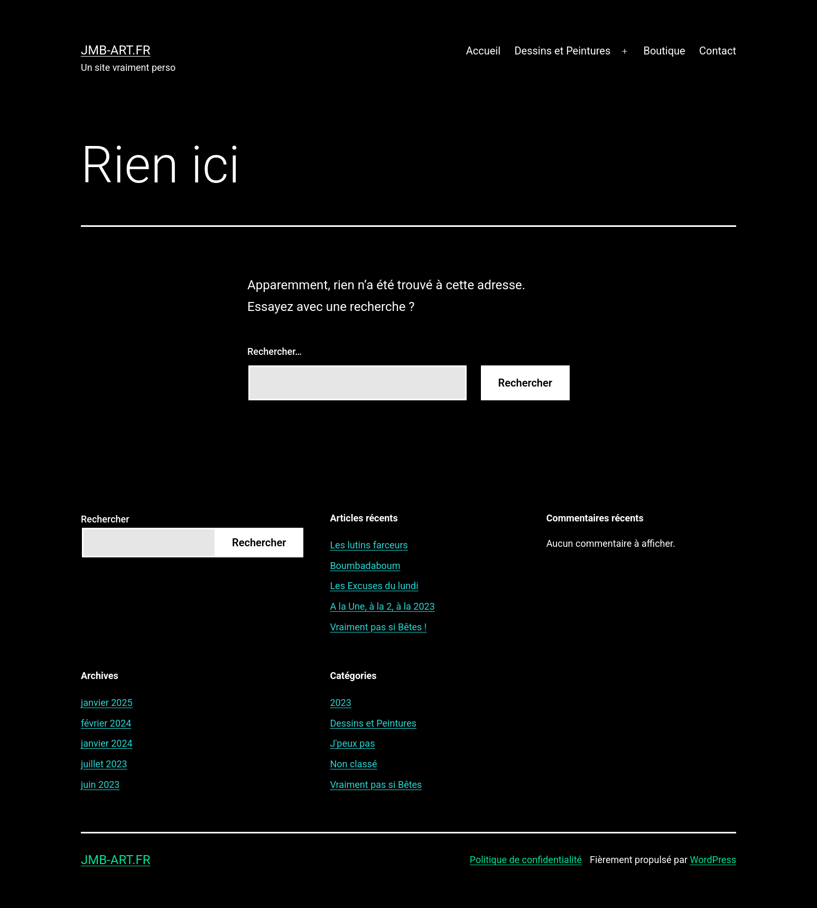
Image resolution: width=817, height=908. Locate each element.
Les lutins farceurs (369, 545)
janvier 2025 (107, 702)
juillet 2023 (104, 763)
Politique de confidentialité (526, 859)
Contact (717, 50)
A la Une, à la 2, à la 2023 (382, 606)
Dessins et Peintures (562, 50)
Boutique (664, 50)
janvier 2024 (107, 743)
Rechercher (105, 519)
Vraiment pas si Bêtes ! (378, 626)
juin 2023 (100, 784)
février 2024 (106, 723)
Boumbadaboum (365, 565)
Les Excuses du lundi (374, 585)
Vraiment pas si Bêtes (376, 784)
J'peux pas (352, 743)
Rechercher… (274, 351)
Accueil (483, 50)
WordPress (713, 859)
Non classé (353, 763)
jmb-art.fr (115, 50)
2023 (340, 702)
